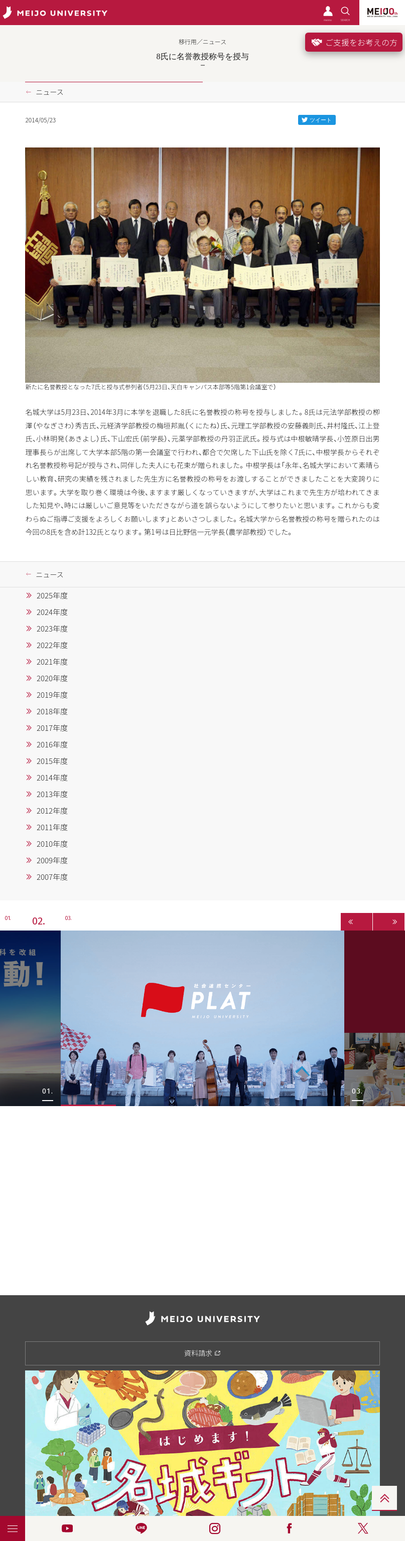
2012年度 (52, 810)
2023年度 (52, 628)
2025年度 (52, 595)
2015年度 (52, 760)
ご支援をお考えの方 (353, 42)
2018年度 (52, 711)
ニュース (49, 92)
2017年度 (52, 727)
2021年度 (52, 661)
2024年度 (52, 612)
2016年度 (52, 744)
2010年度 (52, 843)
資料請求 (202, 1353)
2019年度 (52, 694)
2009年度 (52, 860)
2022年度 (52, 645)
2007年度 (52, 876)
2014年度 (52, 777)
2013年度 (52, 794)
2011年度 (52, 827)
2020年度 (52, 678)
